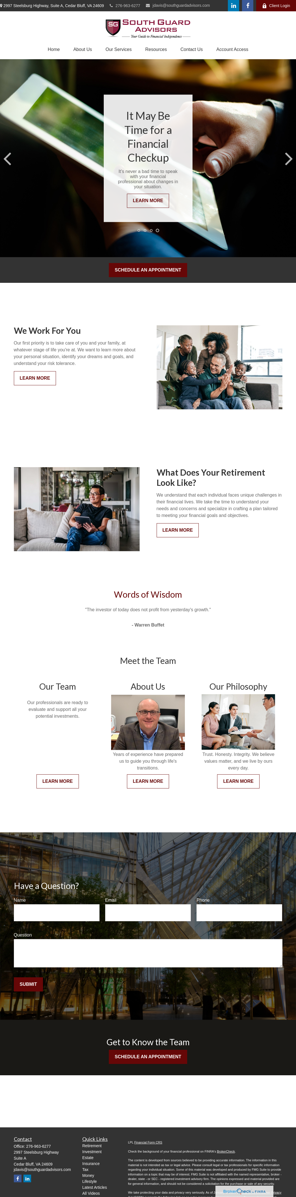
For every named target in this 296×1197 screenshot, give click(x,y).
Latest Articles (94, 1187)
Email (110, 900)
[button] (54, 49)
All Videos (91, 1193)
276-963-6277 (125, 5)
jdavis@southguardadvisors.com (178, 5)
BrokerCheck (226, 1151)
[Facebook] (247, 5)
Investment (91, 1151)
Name (20, 900)
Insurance (91, 1163)
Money (88, 1175)
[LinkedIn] (233, 5)
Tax (85, 1169)
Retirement (91, 1145)
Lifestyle (89, 1181)
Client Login (276, 5)
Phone (202, 900)
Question (23, 935)
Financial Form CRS (148, 1142)
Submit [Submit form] (28, 984)
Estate (88, 1157)
